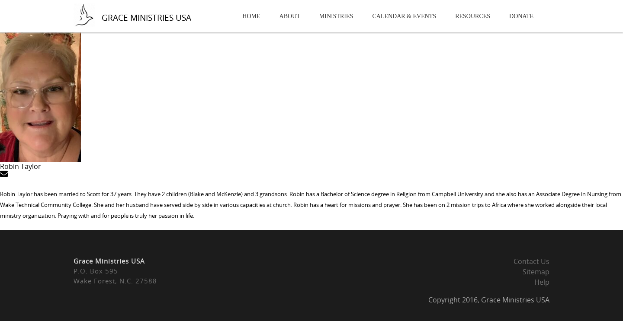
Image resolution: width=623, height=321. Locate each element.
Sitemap (536, 272)
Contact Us (531, 261)
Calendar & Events (404, 16)
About (289, 16)
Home (251, 16)
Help (541, 282)
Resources (472, 16)
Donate (521, 16)
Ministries (336, 16)
